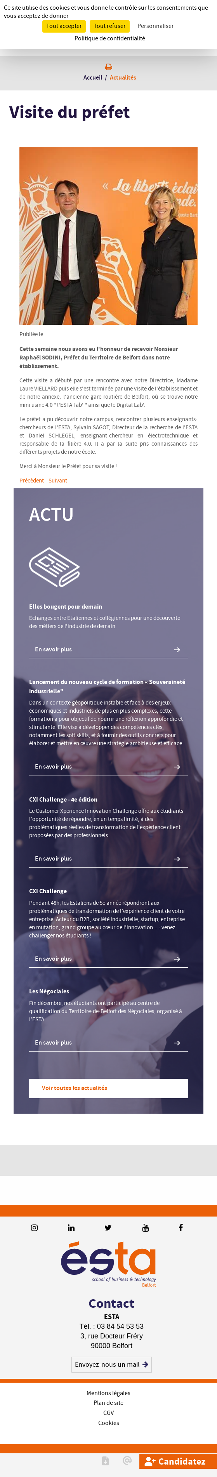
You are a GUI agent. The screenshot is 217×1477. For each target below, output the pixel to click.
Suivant (58, 481)
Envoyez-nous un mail (112, 1364)
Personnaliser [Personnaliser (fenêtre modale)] (155, 26)
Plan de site (108, 1403)
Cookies (108, 1423)
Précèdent (32, 481)
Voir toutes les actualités (74, 1088)
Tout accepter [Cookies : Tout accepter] (64, 26)
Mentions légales (108, 1393)
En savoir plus (53, 650)
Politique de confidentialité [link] (110, 39)
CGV (108, 1413)
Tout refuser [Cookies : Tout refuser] (110, 26)
